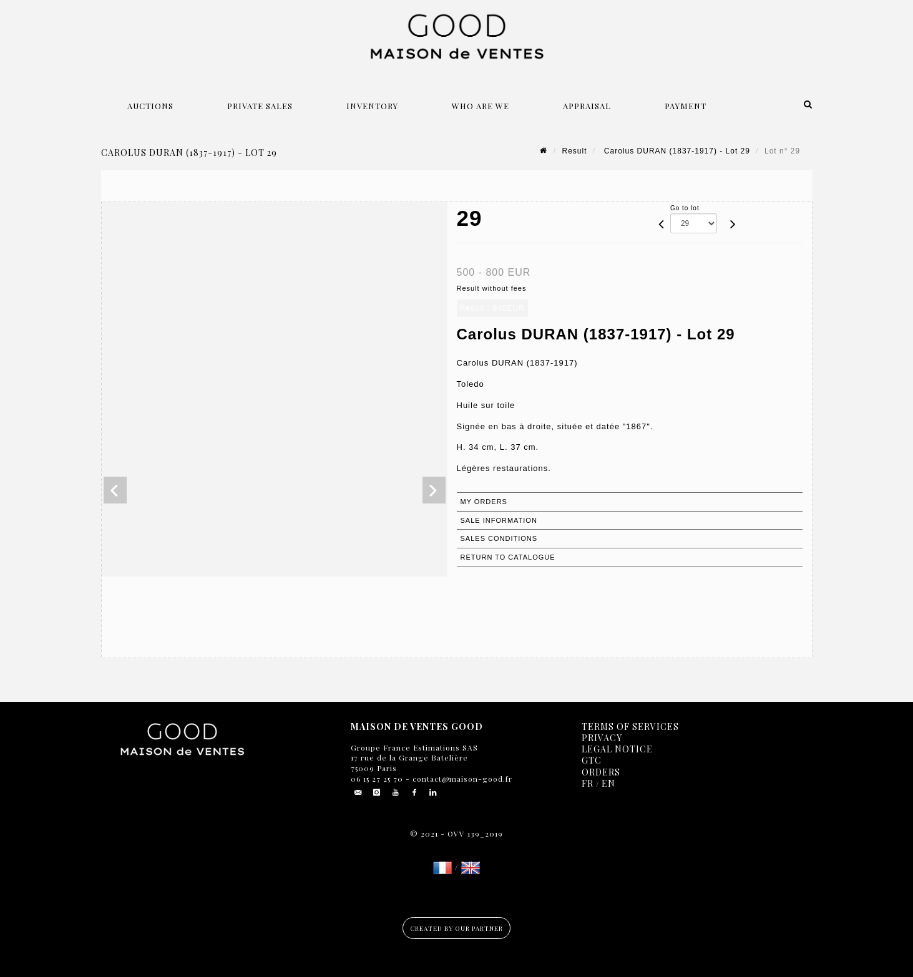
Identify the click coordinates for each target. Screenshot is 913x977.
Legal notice (617, 749)
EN (608, 783)
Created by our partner (456, 928)
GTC (592, 760)
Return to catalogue (508, 557)
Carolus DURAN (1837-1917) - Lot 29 (676, 151)
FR (587, 783)
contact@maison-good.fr (461, 779)
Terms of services (630, 726)
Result (574, 151)
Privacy (602, 738)
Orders (601, 772)
